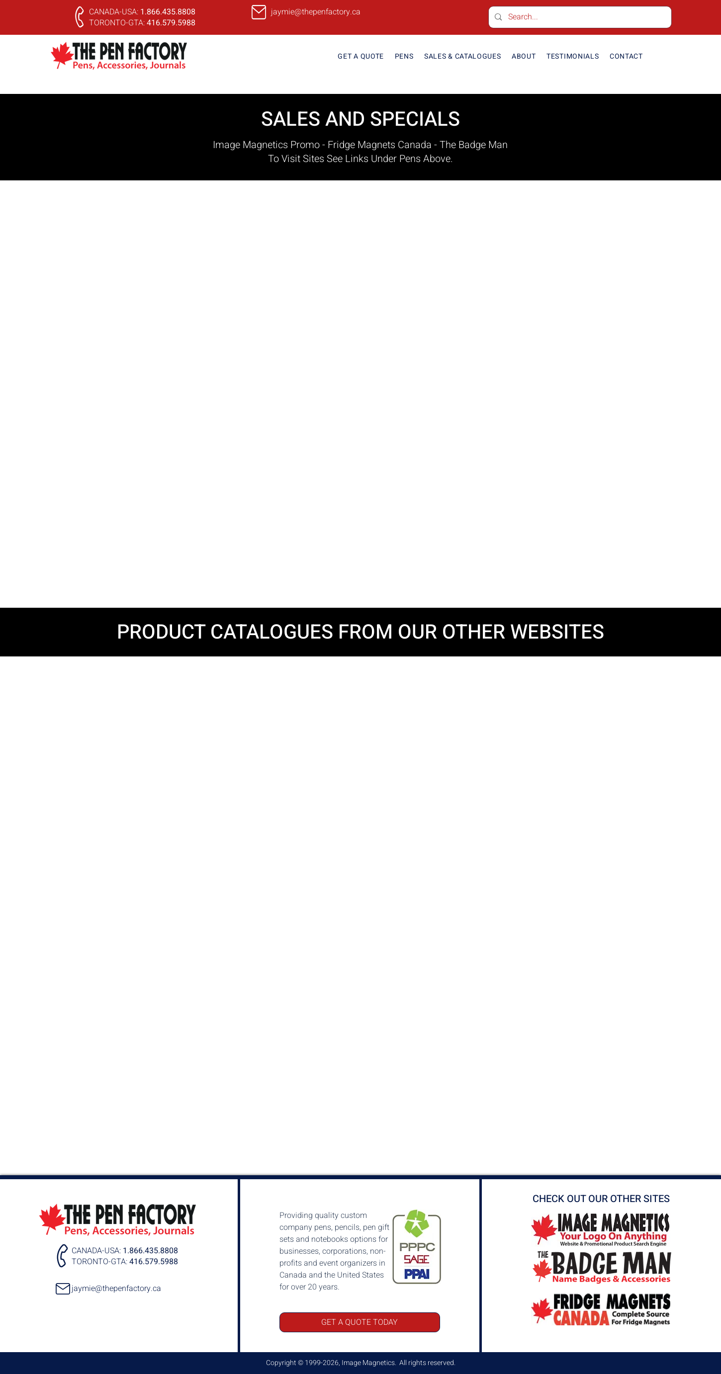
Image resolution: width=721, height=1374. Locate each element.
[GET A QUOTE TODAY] (359, 1322)
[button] (404, 56)
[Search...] (579, 17)
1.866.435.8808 (167, 12)
